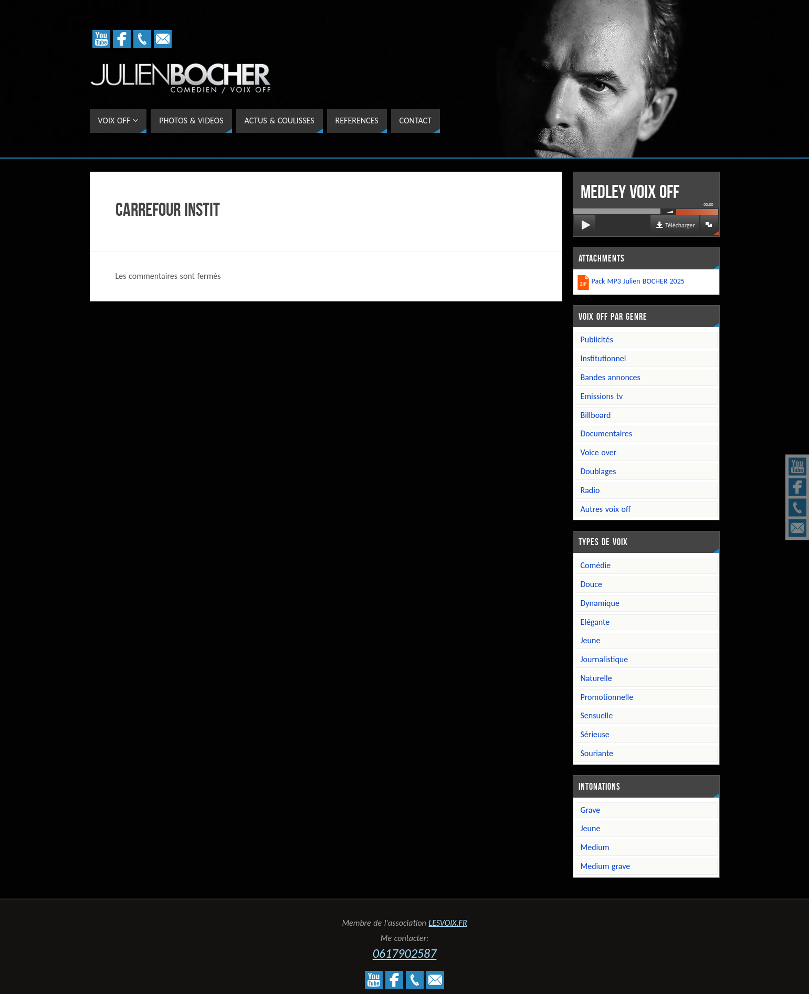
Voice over (599, 452)
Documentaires (607, 433)
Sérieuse (595, 734)
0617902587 (405, 953)
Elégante (595, 622)
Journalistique (604, 659)
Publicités (597, 339)
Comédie (596, 565)
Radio (590, 490)
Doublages (598, 471)
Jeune (591, 640)
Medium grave (606, 866)
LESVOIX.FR (447, 923)
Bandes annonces (610, 377)
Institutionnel (603, 358)
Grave (591, 810)
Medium (595, 847)
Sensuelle (597, 715)
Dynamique (600, 603)
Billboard (596, 415)
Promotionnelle (607, 697)
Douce (591, 584)
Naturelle (596, 678)
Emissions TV (602, 396)
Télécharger (680, 225)
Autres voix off (606, 509)
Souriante (597, 753)
